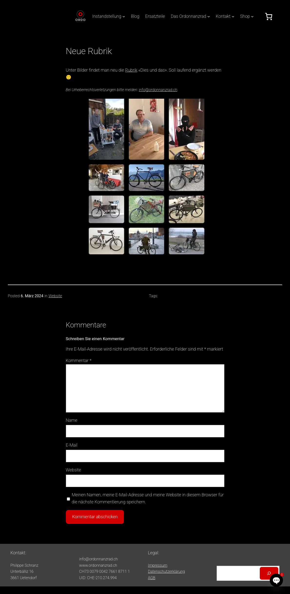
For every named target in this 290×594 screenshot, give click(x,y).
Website (55, 296)
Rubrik (131, 70)
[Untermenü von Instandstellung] (123, 16)
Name (71, 420)
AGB (151, 577)
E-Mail (72, 445)
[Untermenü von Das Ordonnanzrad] (208, 16)
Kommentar (78, 360)
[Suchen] (269, 573)
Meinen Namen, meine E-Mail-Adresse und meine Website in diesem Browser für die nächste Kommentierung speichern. (148, 498)
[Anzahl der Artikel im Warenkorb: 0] (269, 16)
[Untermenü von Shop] (252, 16)
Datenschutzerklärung (166, 571)
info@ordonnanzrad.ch (158, 89)
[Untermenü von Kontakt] (233, 16)
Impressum (158, 565)
